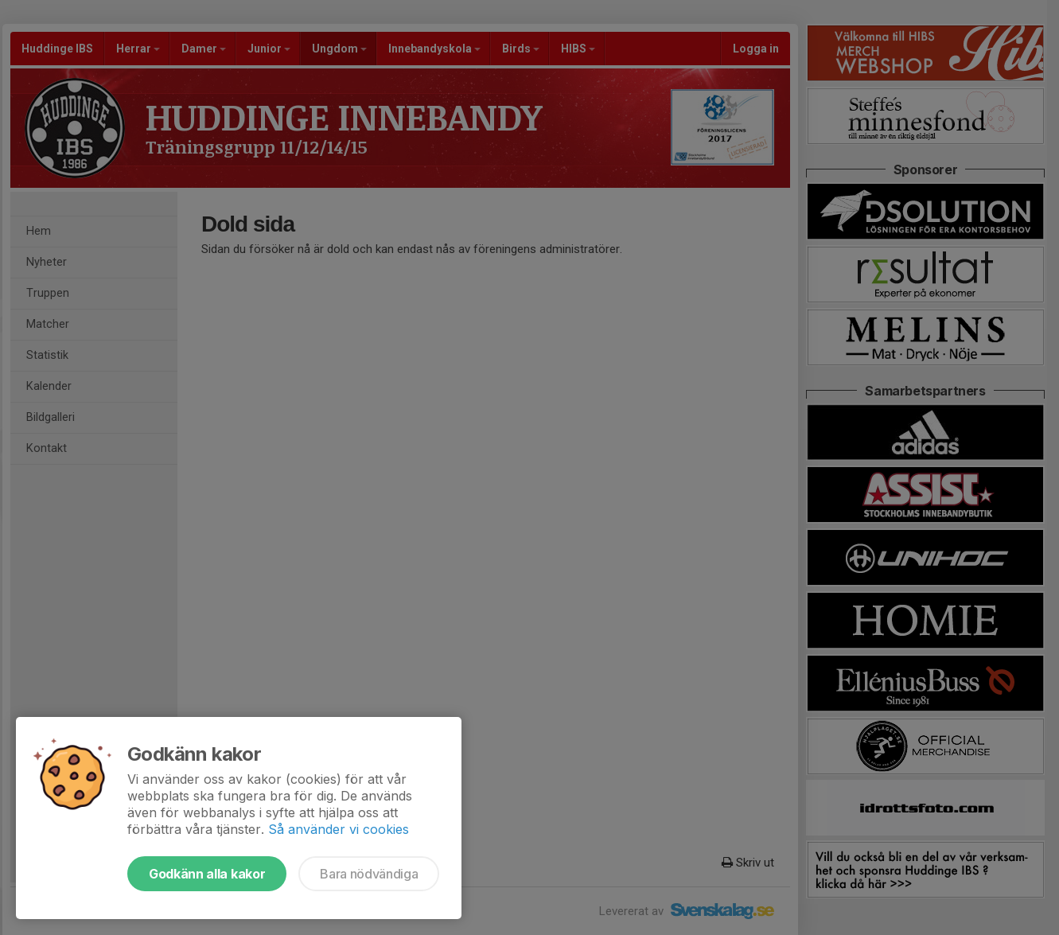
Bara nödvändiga (369, 874)
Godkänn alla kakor (207, 874)
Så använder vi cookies (338, 829)
